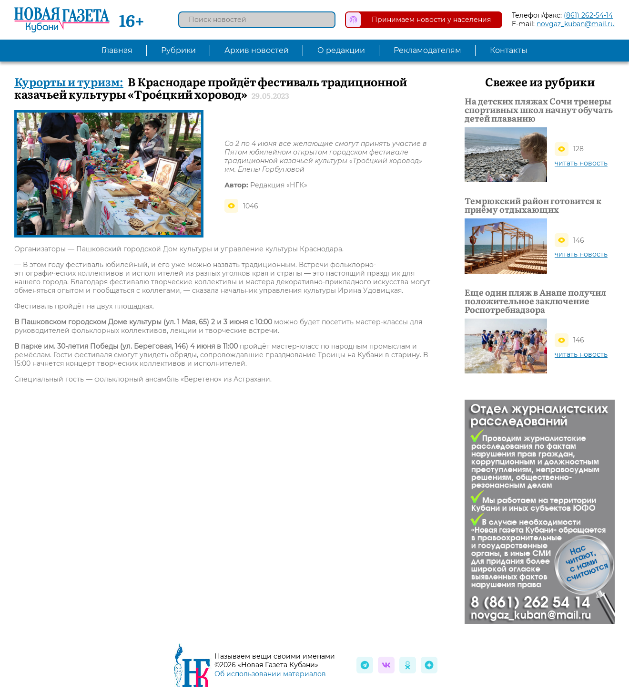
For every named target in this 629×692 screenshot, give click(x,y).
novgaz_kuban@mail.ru (576, 24)
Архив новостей (256, 50)
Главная (116, 50)
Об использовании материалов (270, 674)
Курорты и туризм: (68, 81)
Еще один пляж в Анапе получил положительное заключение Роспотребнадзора (535, 301)
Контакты (509, 50)
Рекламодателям (427, 50)
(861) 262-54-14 (588, 15)
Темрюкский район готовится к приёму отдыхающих (533, 205)
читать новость (581, 163)
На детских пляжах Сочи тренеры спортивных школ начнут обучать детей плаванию (539, 110)
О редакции (341, 50)
